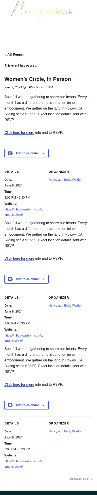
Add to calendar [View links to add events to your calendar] (27, 153)
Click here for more (19, 132)
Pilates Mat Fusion (79, 478)
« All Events (14, 55)
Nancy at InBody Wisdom (66, 179)
